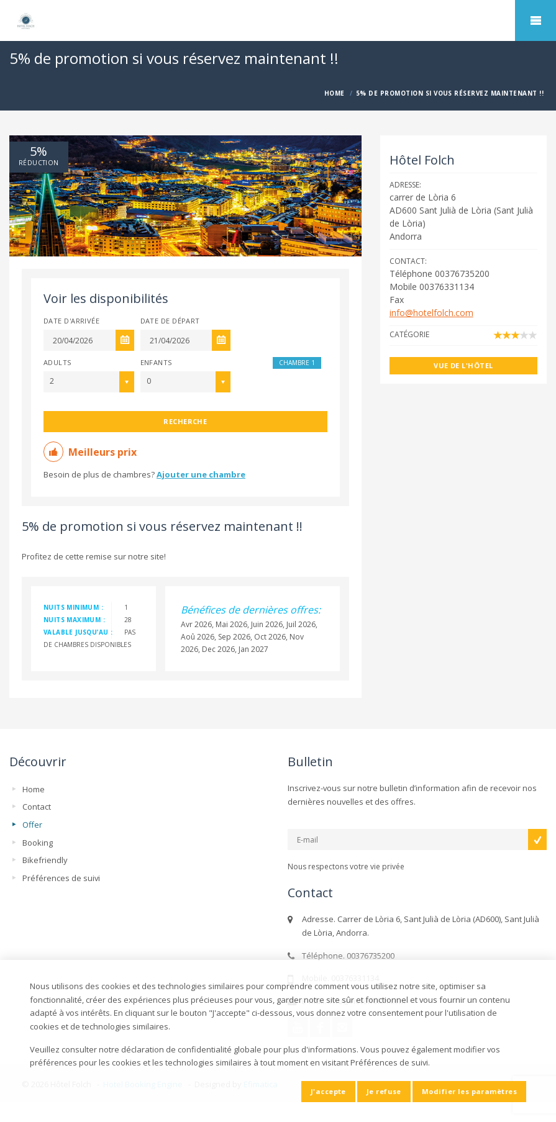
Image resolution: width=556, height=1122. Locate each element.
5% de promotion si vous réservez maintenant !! (162, 526)
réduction (39, 162)
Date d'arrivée (71, 320)
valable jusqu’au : (77, 632)
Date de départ (170, 320)
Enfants (156, 362)
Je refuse (384, 1091)
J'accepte (328, 1091)
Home (33, 789)
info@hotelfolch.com (431, 313)
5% (39, 151)
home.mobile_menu (535, 20)
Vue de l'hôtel (463, 365)
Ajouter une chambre (201, 474)
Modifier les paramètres (469, 1091)
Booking (37, 842)
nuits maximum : (74, 619)
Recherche (185, 421)
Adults (57, 362)
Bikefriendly (45, 860)
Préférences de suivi (61, 878)
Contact (36, 806)
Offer (32, 824)
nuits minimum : (73, 607)
